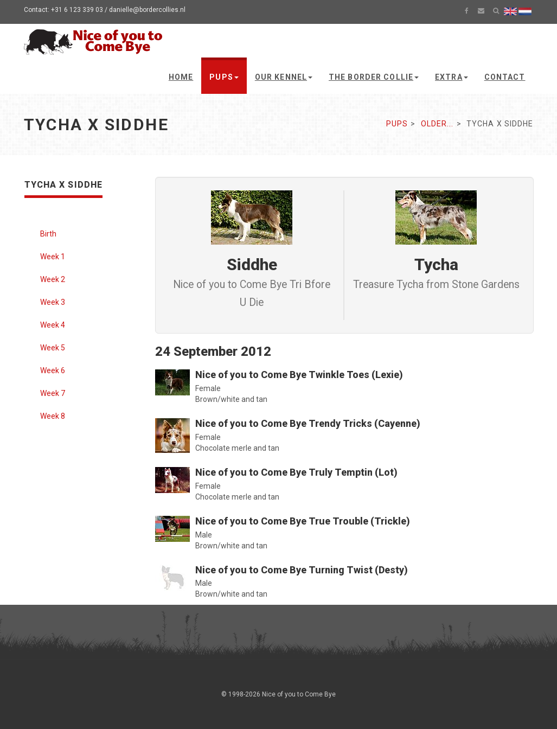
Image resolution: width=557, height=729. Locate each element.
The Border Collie (374, 77)
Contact (505, 77)
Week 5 (52, 347)
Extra (451, 77)
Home (181, 77)
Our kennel (283, 77)
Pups (223, 77)
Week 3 (52, 302)
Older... (437, 123)
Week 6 (52, 370)
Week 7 (52, 393)
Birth (48, 233)
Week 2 (52, 279)
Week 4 (52, 325)
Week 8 (52, 416)
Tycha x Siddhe (63, 185)
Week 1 (52, 256)
